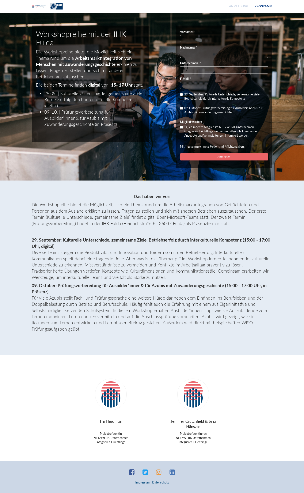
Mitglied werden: (191, 122)
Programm (263, 6)
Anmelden (224, 157)
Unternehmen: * (190, 63)
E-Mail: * (185, 78)
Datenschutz (160, 482)
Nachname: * (188, 47)
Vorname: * (187, 32)
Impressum (142, 482)
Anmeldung (238, 6)
